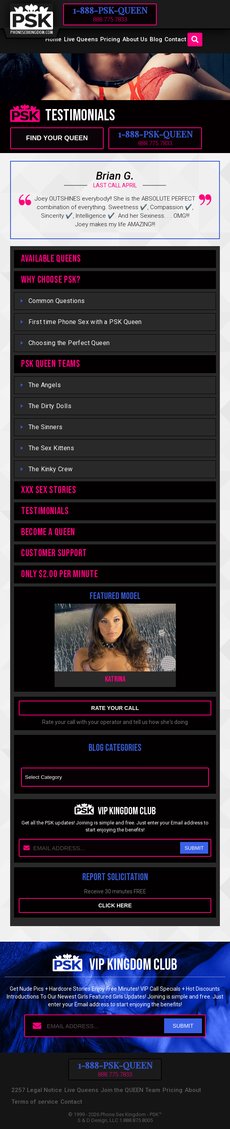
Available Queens (51, 259)
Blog (156, 39)
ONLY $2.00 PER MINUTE (59, 574)
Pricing (110, 39)
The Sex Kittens (51, 448)
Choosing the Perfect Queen (69, 343)
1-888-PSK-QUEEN (110, 10)
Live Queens (81, 39)
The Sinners (45, 427)
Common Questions (56, 301)
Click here (115, 905)
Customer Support (54, 553)
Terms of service (34, 1101)
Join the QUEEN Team (130, 1090)
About (193, 1090)
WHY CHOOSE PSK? (50, 280)
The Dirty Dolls (49, 406)
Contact (175, 39)
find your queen (57, 138)
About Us (134, 39)
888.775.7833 (110, 19)
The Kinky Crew (50, 469)
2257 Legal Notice (36, 1090)
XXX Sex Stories (48, 490)
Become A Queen (48, 532)
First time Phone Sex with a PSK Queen (85, 322)
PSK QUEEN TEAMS (50, 364)
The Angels (44, 385)
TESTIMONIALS (45, 511)
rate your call (115, 708)
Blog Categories (115, 764)
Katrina (115, 679)
